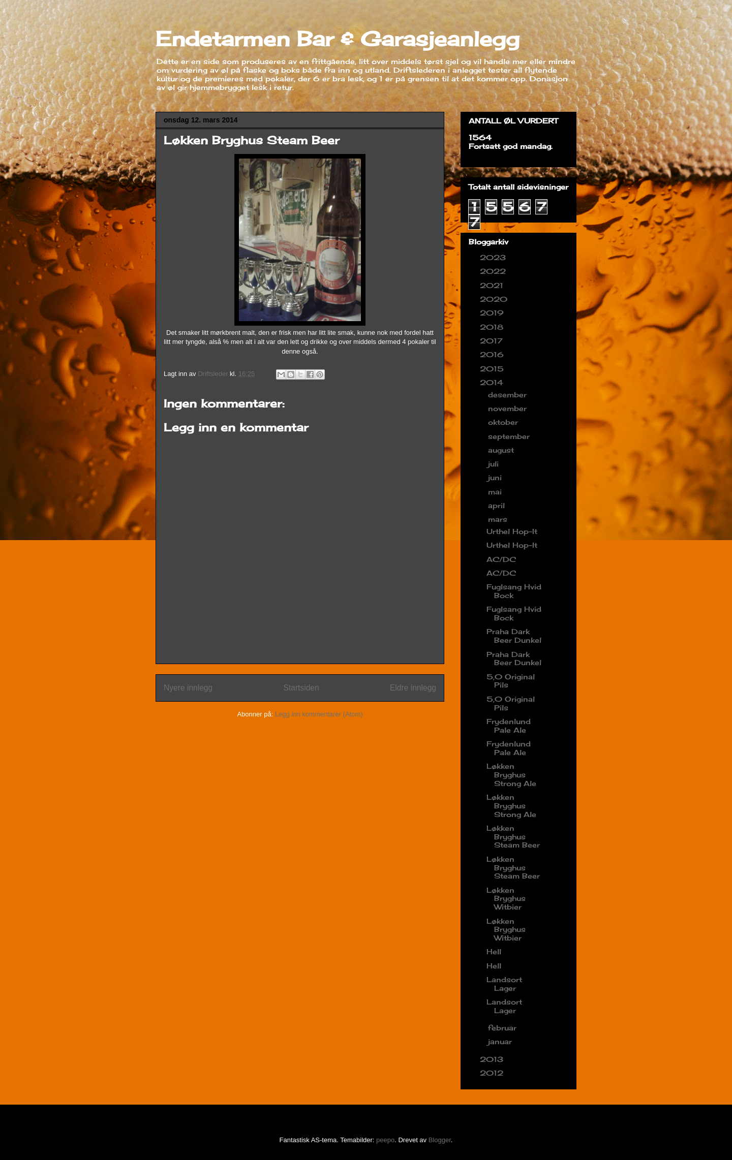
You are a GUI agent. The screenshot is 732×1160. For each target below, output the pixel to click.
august (502, 450)
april (497, 505)
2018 (493, 327)
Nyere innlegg (188, 687)
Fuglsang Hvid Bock (513, 591)
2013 (493, 1059)
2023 (494, 257)
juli (494, 463)
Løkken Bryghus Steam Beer (513, 837)
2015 (493, 368)
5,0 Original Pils (510, 680)
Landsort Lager (504, 983)
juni (496, 477)
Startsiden (301, 687)
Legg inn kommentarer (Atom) (319, 714)
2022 (494, 271)
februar (503, 1027)
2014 (493, 382)
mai (496, 491)
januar (501, 1041)
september (510, 436)
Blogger (440, 1140)
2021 (493, 285)
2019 (493, 312)
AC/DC (501, 559)
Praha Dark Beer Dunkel (513, 635)
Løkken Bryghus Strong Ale (511, 775)
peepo (385, 1140)
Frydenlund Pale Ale (508, 725)
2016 (493, 354)
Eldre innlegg (413, 687)
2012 (493, 1073)
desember (508, 394)
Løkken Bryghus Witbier (506, 899)
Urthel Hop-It (511, 531)
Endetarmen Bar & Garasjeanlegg (338, 38)
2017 (492, 340)
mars (499, 519)
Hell (493, 951)
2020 (495, 299)
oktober (504, 422)
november (508, 408)
